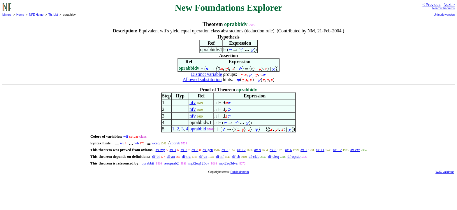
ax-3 (194, 150)
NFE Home (36, 14)
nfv (192, 102)
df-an (171, 156)
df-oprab (293, 156)
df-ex (203, 156)
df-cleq (273, 156)
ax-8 (273, 150)
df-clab (254, 156)
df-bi (155, 156)
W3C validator (444, 172)
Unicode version (444, 14)
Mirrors (6, 14)
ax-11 (320, 150)
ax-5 (225, 150)
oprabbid (197, 128)
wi (122, 143)
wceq (155, 143)
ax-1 (173, 150)
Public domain (240, 172)
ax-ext (355, 150)
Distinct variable (206, 74)
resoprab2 (171, 163)
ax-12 (337, 150)
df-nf (220, 156)
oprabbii (148, 163)
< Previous (431, 4)
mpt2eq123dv (198, 163)
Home (20, 14)
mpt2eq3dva (228, 163)
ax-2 (183, 150)
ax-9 (257, 150)
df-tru (186, 156)
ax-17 (241, 150)
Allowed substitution (202, 79)
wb (136, 143)
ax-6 (288, 150)
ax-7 (303, 150)
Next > (449, 4)
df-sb (236, 156)
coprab (175, 143)
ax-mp (160, 150)
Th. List (53, 14)
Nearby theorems (443, 8)
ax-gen (208, 150)
